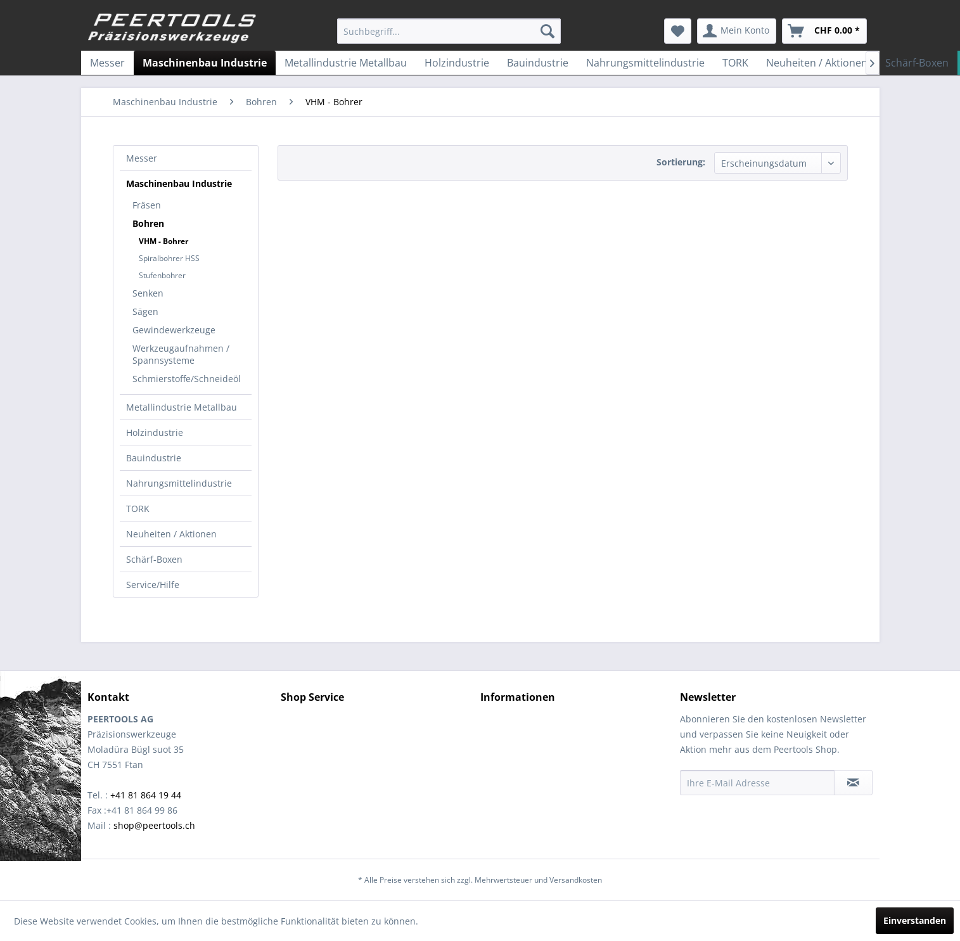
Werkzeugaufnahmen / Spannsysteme (180, 354)
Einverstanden (914, 920)
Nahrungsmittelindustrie (179, 483)
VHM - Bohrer (163, 241)
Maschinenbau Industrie (179, 183)
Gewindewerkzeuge (173, 330)
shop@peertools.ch (154, 825)
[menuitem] (449, 31)
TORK (138, 509)
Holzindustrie (154, 432)
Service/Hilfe (152, 585)
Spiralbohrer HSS (169, 258)
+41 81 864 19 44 (145, 795)
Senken (147, 293)
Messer (141, 158)
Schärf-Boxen (154, 559)
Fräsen (146, 205)
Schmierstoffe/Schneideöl (186, 379)
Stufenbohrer (162, 275)
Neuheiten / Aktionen (171, 534)
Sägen (145, 311)
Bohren (148, 223)
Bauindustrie (153, 458)
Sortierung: (680, 162)
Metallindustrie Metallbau (181, 407)
